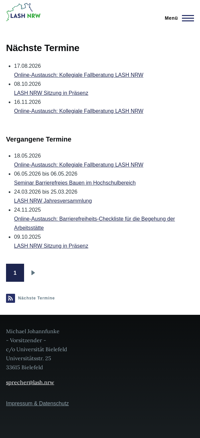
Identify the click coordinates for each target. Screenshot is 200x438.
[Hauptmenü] (177, 18)
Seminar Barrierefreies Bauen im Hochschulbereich (75, 183)
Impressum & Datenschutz (37, 403)
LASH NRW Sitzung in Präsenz (51, 93)
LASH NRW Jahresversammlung (53, 201)
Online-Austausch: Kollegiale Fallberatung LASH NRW (78, 75)
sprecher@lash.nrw (30, 382)
